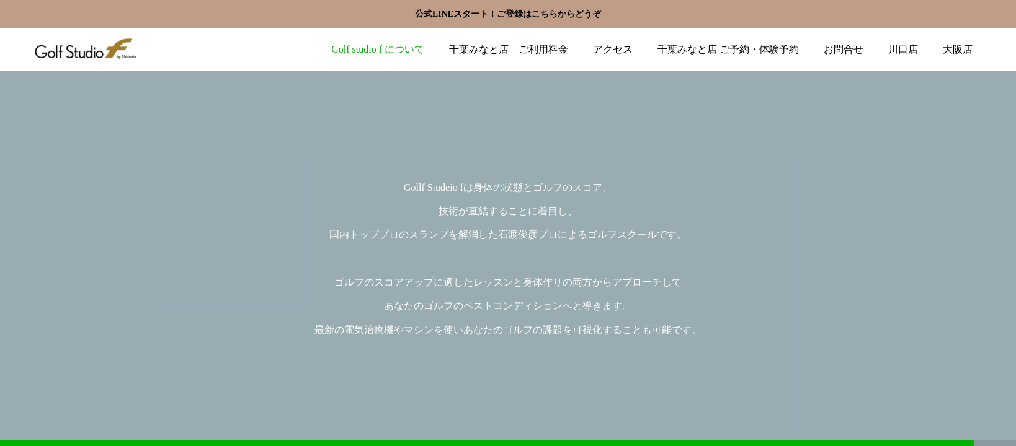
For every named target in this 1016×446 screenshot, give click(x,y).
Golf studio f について (377, 49)
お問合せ (843, 49)
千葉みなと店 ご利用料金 (508, 49)
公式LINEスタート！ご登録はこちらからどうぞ (508, 14)
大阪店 (958, 49)
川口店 (903, 49)
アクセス (613, 49)
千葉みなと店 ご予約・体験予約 (728, 49)
